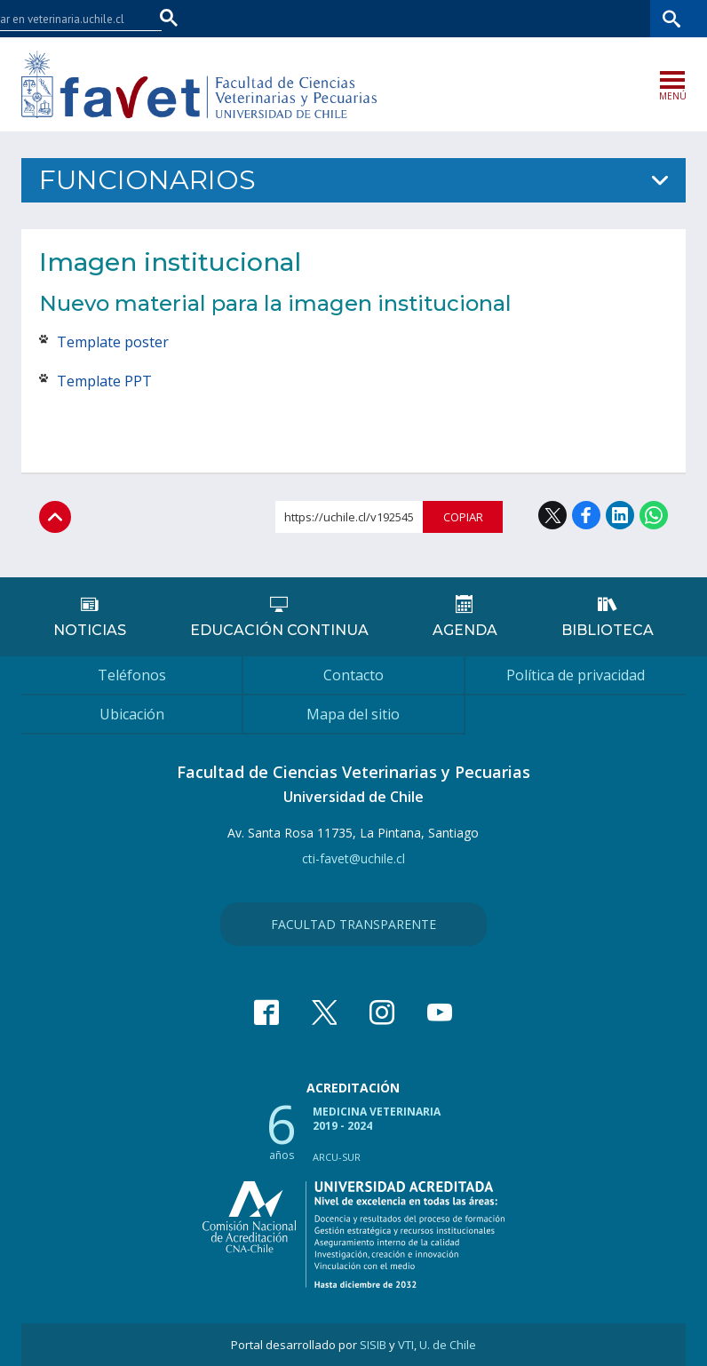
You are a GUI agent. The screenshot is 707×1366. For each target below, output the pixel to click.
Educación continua (279, 630)
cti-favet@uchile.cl (353, 858)
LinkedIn (620, 515)
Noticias (89, 630)
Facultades (393, 18)
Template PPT (106, 381)
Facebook (586, 515)
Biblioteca (607, 630)
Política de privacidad (575, 675)
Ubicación (131, 714)
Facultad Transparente (353, 924)
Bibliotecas (617, 18)
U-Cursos (485, 18)
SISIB (373, 1345)
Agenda (465, 630)
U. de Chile (447, 1345)
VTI (406, 1345)
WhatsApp (654, 515)
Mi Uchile (548, 18)
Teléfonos (132, 675)
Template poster (113, 342)
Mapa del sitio (353, 714)
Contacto (353, 675)
